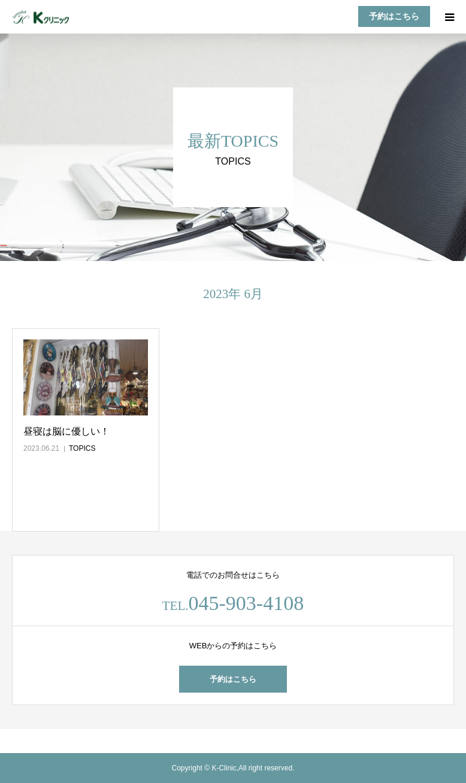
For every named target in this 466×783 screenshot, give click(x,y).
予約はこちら (394, 16)
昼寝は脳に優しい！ (66, 431)
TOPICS (82, 448)
